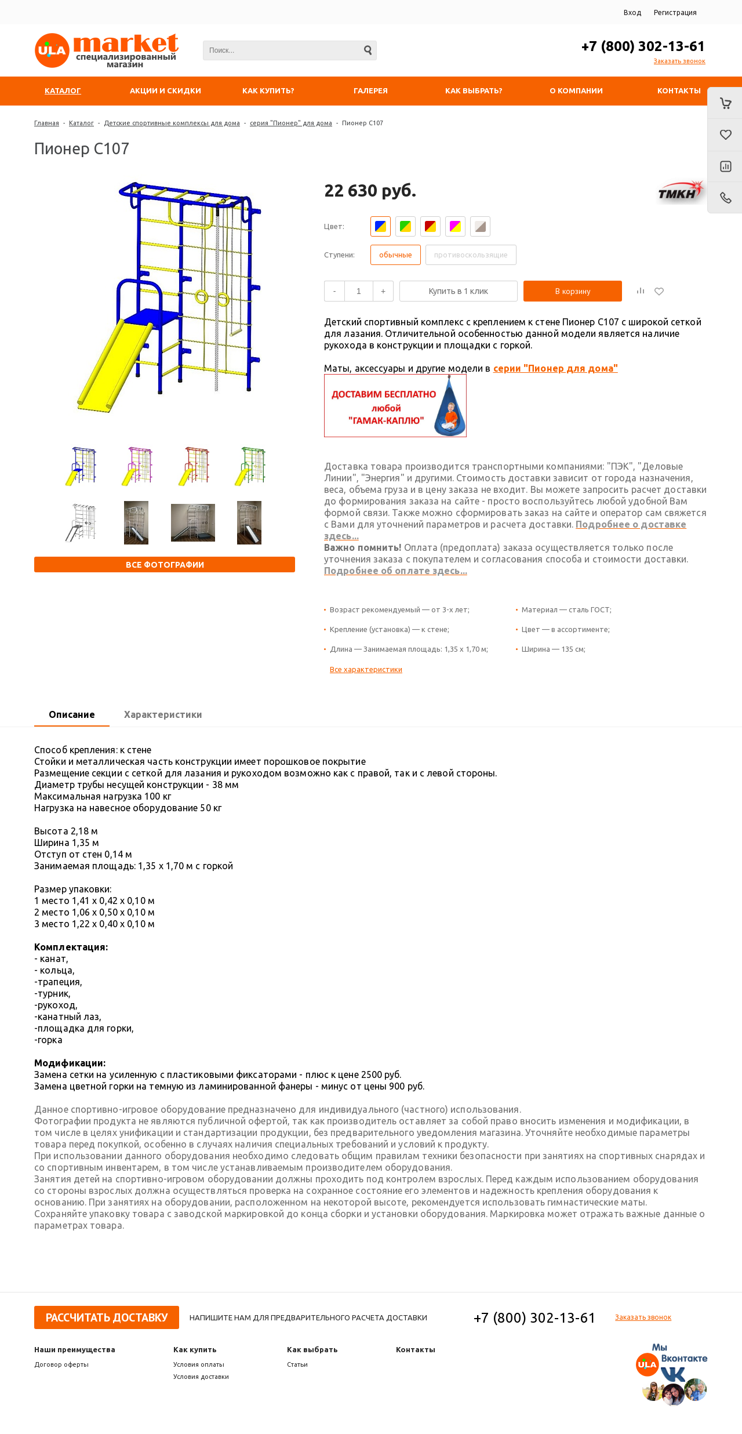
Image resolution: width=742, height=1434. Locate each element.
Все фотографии (165, 564)
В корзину (573, 291)
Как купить (195, 1349)
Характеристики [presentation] (163, 714)
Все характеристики (366, 669)
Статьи (297, 1364)
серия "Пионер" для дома (291, 122)
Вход (632, 12)
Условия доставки (201, 1376)
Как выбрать (312, 1349)
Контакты (415, 1349)
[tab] (72, 715)
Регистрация (675, 12)
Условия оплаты (198, 1364)
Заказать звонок (679, 60)
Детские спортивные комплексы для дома (172, 122)
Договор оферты (61, 1364)
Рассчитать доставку (107, 1317)
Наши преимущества (74, 1349)
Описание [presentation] (72, 714)
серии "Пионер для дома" (555, 368)
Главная (46, 122)
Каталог (81, 122)
